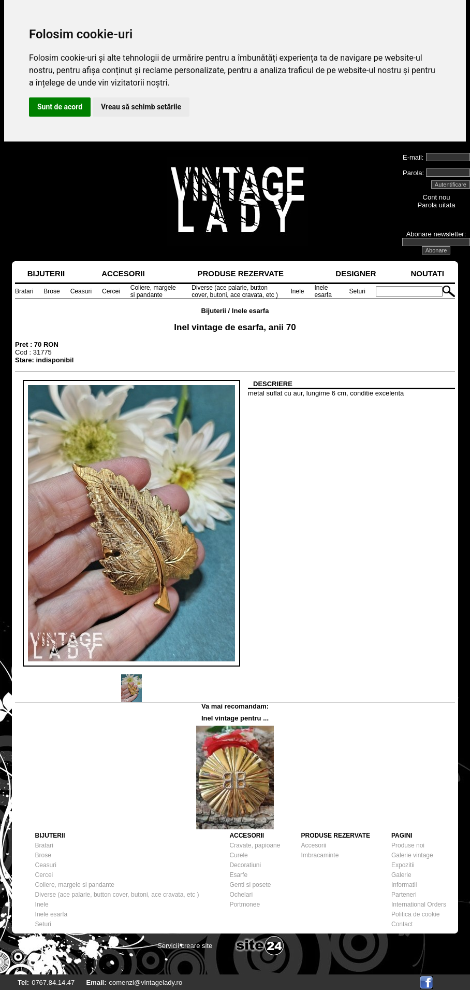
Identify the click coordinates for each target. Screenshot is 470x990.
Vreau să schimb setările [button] (141, 107)
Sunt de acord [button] (59, 107)
